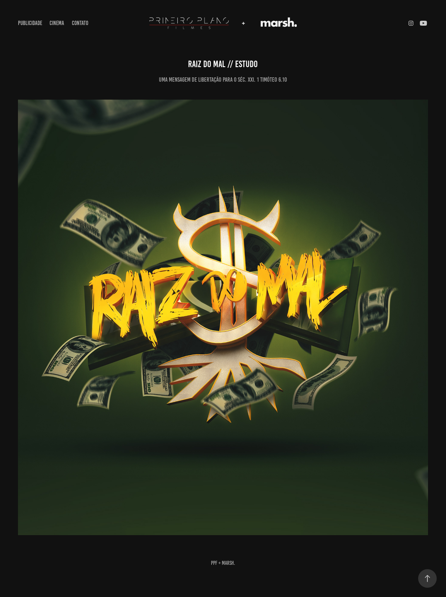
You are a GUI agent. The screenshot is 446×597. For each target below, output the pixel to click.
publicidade (30, 23)
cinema (57, 23)
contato (80, 23)
